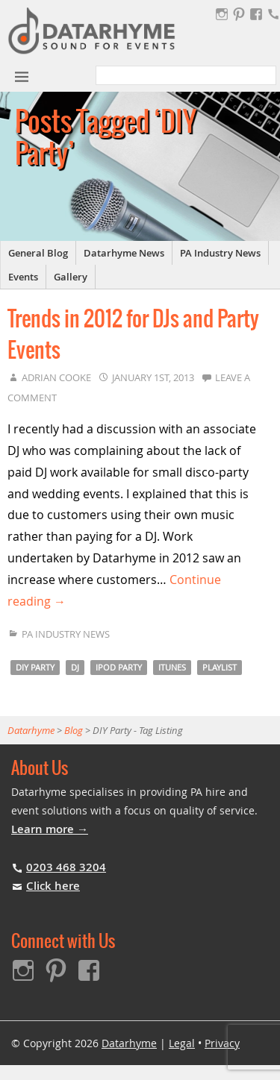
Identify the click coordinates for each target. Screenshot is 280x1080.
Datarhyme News (124, 253)
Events (23, 276)
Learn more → (49, 829)
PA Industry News (220, 253)
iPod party (119, 667)
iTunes (172, 667)
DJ (75, 667)
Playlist (219, 667)
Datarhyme (129, 1043)
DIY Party (35, 667)
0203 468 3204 (66, 867)
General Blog (38, 253)
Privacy (222, 1043)
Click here (53, 886)
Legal (182, 1043)
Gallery (70, 276)
